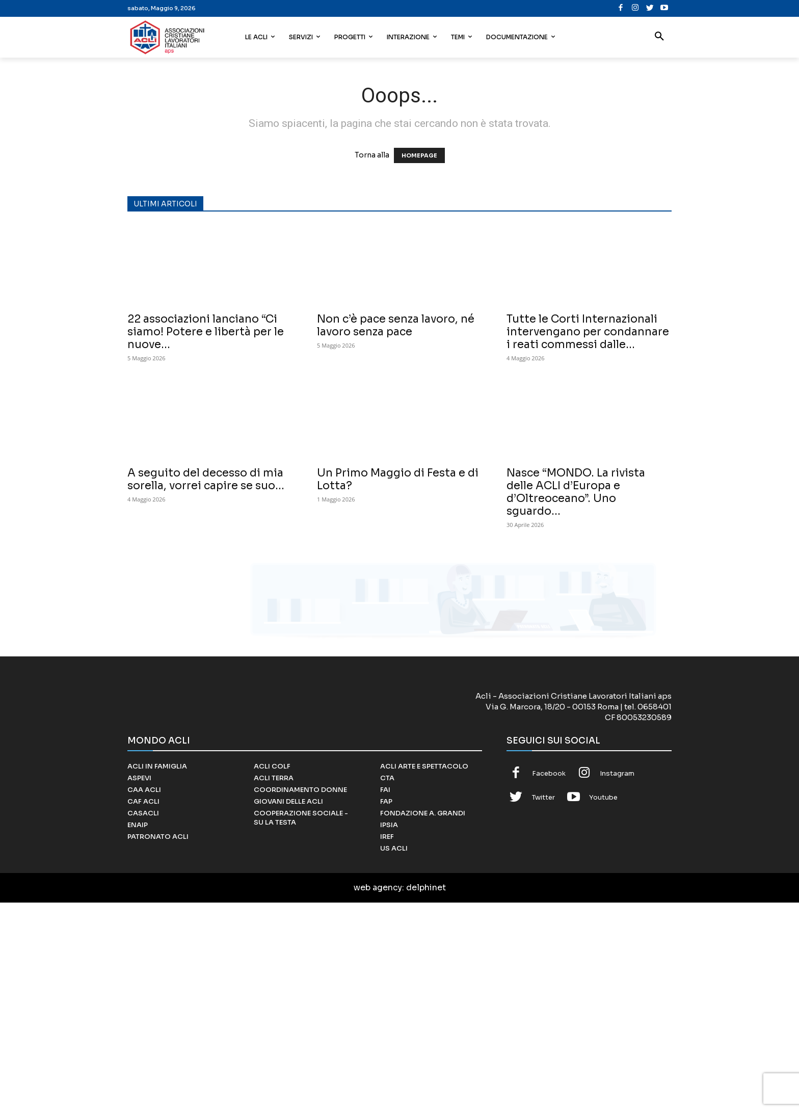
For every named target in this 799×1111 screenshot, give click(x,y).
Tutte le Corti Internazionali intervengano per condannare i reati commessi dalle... (588, 331)
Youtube (603, 1005)
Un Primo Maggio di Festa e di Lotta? (397, 479)
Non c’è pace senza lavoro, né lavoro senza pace (395, 325)
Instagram (617, 981)
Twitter (543, 1005)
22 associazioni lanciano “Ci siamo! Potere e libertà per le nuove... (205, 331)
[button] (659, 37)
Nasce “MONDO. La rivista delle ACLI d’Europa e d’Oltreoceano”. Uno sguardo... (576, 492)
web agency (378, 1096)
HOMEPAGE (419, 155)
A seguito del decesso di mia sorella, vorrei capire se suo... (205, 479)
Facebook (549, 981)
